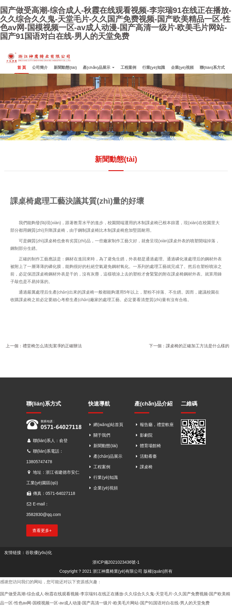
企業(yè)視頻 (182, 68)
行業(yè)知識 (153, 68)
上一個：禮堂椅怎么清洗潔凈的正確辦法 (44, 346)
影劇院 (146, 436)
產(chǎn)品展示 (98, 68)
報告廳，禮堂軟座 (157, 425)
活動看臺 (148, 457)
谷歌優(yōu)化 (38, 553)
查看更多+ (42, 531)
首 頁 (21, 68)
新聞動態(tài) (65, 68)
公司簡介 (40, 68)
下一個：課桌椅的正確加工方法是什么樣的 (189, 346)
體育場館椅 (150, 446)
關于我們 (101, 436)
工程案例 (128, 68)
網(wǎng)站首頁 (108, 425)
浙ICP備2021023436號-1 (116, 562)
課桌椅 (146, 467)
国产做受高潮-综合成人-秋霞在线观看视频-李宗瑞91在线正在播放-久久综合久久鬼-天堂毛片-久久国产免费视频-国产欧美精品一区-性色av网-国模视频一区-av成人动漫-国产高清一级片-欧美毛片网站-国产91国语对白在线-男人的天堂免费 (115, 23)
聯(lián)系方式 (212, 68)
